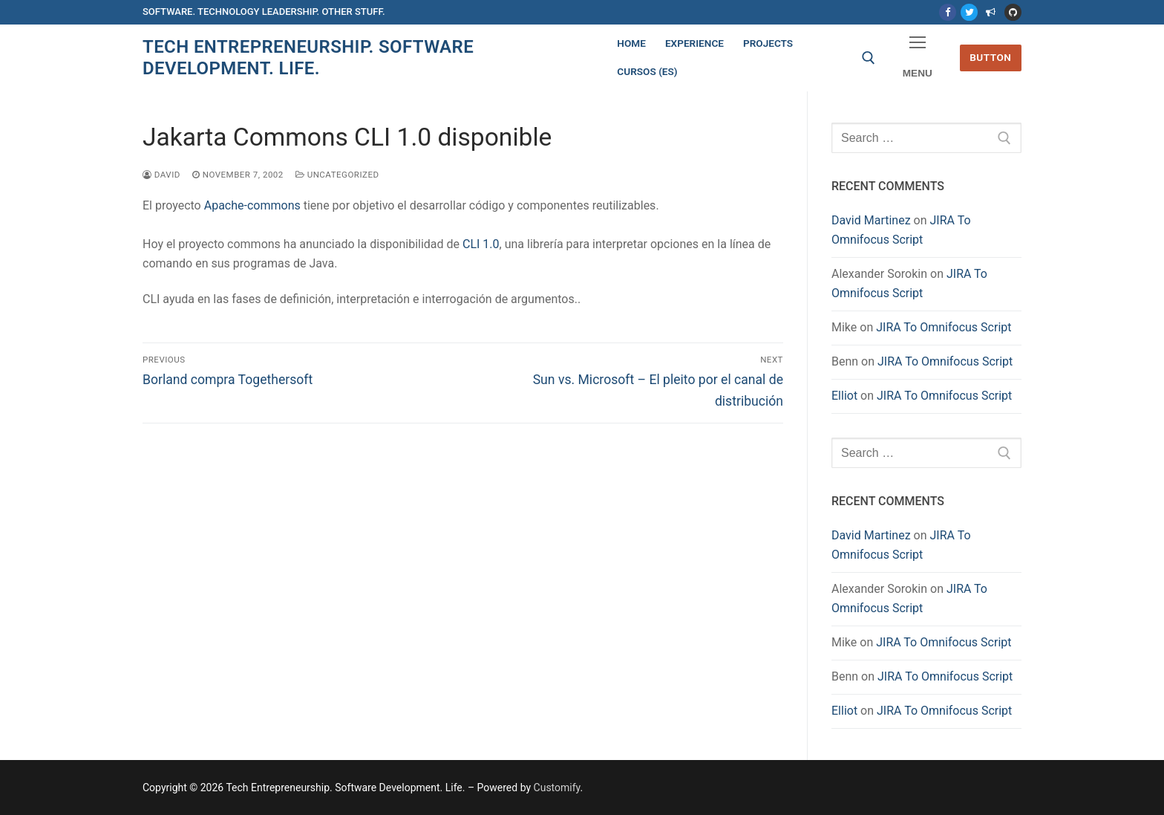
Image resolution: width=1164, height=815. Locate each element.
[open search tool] (868, 58)
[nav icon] (917, 58)
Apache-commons (252, 205)
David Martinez (871, 220)
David (161, 174)
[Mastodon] (990, 12)
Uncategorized (337, 174)
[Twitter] (969, 12)
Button (990, 57)
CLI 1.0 (481, 244)
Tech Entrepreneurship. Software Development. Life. (308, 57)
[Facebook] (947, 12)
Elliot (844, 396)
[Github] (1012, 12)
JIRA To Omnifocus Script (943, 327)
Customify (557, 787)
